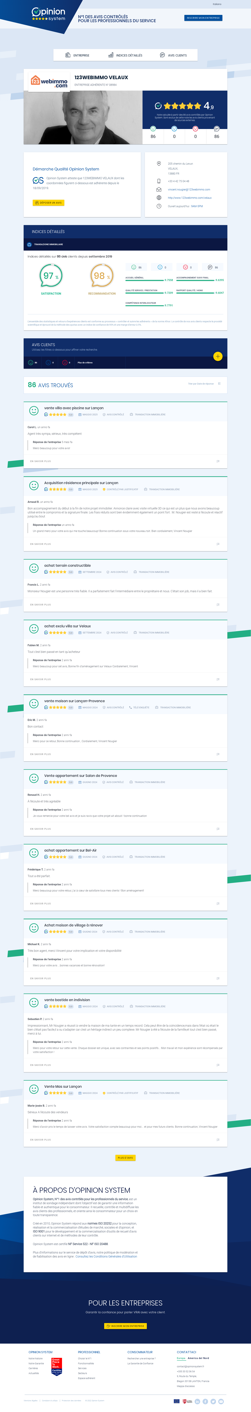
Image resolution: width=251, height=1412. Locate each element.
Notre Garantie (36, 1363)
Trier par (201, 383)
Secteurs (82, 1373)
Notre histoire (35, 1358)
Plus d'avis (125, 1157)
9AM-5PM (197, 206)
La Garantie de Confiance (140, 1363)
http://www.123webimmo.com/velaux (190, 197)
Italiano (217, 4)
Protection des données (72, 1401)
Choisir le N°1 (85, 1358)
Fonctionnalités (86, 1363)
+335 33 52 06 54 (186, 1371)
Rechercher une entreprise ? (141, 1358)
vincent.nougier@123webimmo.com (189, 189)
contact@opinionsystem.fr (190, 1366)
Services (82, 1368)
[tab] (181, 1358)
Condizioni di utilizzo (50, 1401)
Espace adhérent (86, 1378)
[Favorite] (218, 356)
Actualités (34, 1373)
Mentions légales (31, 1401)
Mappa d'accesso (186, 1386)
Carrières (33, 1368)
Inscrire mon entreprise (203, 18)
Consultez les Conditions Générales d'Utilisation (106, 1256)
